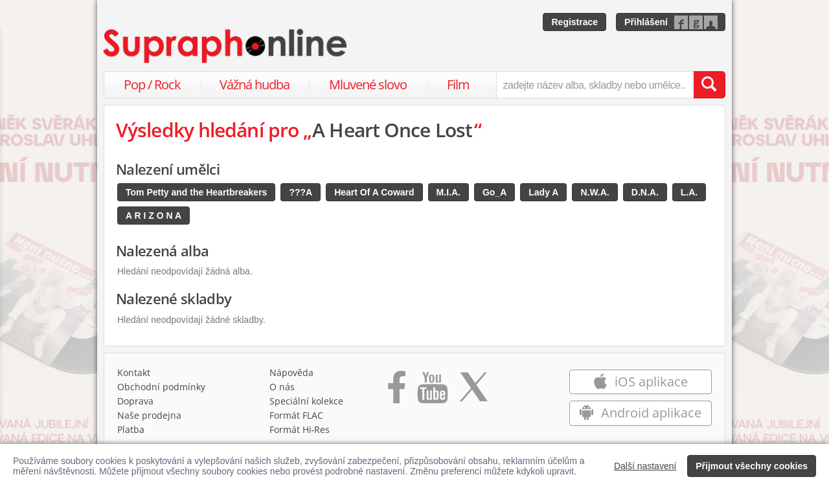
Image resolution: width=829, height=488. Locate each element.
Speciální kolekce (306, 401)
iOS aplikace (640, 381)
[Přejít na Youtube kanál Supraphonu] (432, 391)
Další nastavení (645, 466)
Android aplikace (640, 412)
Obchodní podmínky (161, 387)
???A (300, 192)
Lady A (543, 192)
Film (458, 84)
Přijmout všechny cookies (752, 466)
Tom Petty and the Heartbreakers (196, 192)
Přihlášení (646, 22)
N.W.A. (594, 192)
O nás (282, 387)
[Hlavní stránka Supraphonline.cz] (226, 46)
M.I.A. (448, 192)
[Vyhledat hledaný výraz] (709, 84)
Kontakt (133, 372)
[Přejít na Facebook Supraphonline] (397, 391)
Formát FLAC (296, 415)
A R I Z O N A (153, 215)
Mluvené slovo (368, 84)
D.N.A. (645, 192)
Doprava (135, 401)
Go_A (494, 192)
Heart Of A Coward (374, 192)
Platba (130, 429)
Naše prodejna (149, 415)
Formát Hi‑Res (299, 429)
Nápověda (291, 372)
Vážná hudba (255, 84)
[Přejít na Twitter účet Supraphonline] (473, 391)
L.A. (689, 192)
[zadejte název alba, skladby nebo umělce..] (595, 84)
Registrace (574, 22)
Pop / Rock (152, 84)
